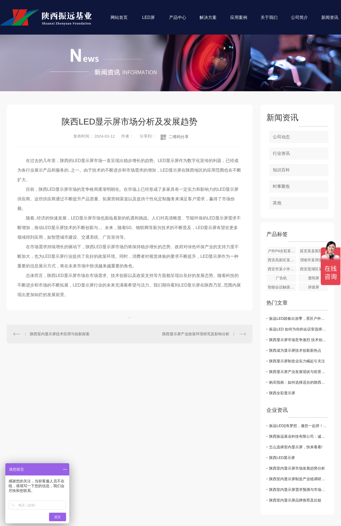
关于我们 (269, 20)
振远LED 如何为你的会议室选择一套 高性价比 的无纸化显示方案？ (298, 329)
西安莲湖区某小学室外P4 (314, 269)
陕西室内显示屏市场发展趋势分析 (297, 468)
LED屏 (148, 20)
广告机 (281, 278)
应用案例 (238, 20)
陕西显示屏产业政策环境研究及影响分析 (195, 334)
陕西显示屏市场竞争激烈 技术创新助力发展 (298, 340)
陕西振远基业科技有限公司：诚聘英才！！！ (298, 436)
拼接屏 (313, 287)
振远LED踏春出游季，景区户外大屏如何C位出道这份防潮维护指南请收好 (298, 318)
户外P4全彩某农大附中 (282, 251)
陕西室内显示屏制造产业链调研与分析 (298, 479)
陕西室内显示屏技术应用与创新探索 (60, 334)
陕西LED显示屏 (282, 457)
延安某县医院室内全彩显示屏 (314, 251)
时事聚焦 (281, 186)
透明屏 (313, 278)
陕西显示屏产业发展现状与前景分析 (298, 372)
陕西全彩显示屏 (282, 393)
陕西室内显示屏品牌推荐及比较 (295, 500)
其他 (277, 203)
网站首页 (119, 20)
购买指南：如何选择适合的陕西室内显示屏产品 (298, 382)
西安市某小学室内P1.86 (282, 269)
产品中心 (177, 20)
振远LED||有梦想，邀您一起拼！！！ (298, 426)
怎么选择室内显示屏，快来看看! (295, 447)
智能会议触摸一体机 (282, 287)
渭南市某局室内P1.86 (314, 260)
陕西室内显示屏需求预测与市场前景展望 (298, 489)
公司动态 (281, 137)
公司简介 (299, 20)
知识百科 (281, 170)
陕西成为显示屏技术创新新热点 (295, 350)
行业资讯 (281, 153)
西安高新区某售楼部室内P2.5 (282, 260)
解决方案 (208, 20)
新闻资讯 (329, 20)
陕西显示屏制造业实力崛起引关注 (297, 361)
